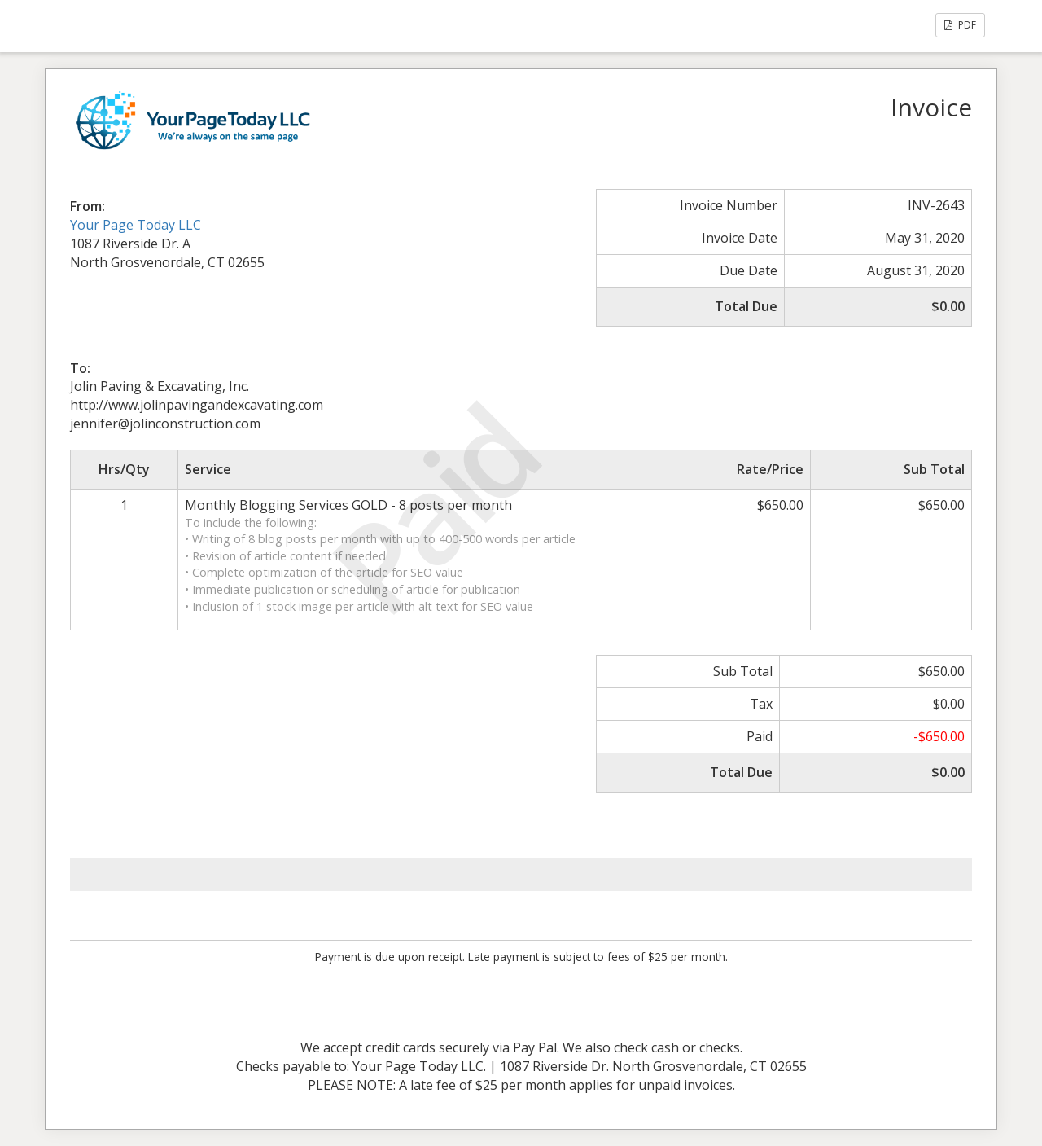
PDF (960, 25)
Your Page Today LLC (135, 225)
